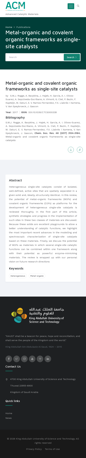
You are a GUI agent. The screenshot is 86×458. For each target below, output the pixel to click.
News (8, 418)
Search (72, 57)
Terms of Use (52, 449)
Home (8, 27)
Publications (23, 27)
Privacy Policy (34, 449)
